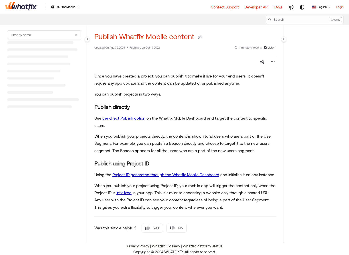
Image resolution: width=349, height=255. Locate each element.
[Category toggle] (87, 39)
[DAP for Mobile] (65, 7)
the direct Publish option (123, 118)
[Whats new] (291, 7)
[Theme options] (302, 7)
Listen (269, 47)
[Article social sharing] (262, 61)
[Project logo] (21, 7)
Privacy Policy (138, 246)
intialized (124, 192)
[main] (185, 134)
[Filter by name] (44, 35)
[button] (305, 19)
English (319, 7)
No (176, 228)
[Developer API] (256, 7)
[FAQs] (278, 7)
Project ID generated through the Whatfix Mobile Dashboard (165, 174)
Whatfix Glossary (166, 246)
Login (339, 7)
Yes (152, 228)
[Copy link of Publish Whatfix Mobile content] (199, 37)
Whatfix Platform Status (202, 246)
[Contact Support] (225, 7)
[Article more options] (272, 61)
